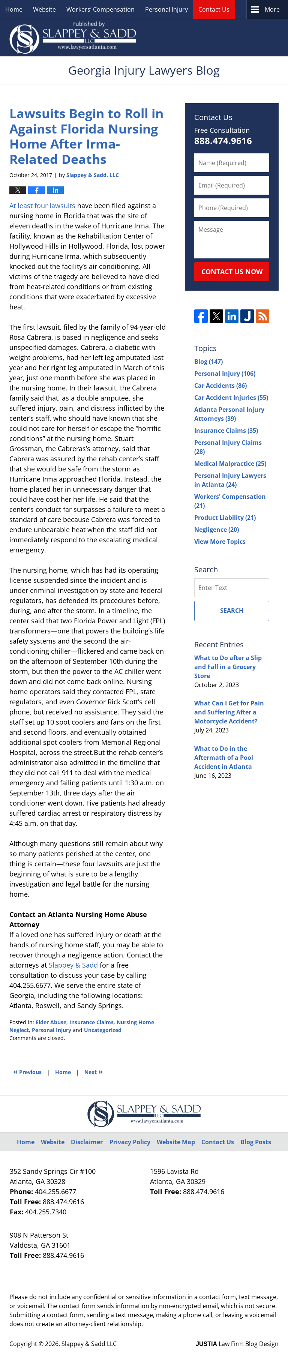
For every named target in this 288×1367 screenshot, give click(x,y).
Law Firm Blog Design (237, 1344)
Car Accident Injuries (231, 397)
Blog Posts (255, 1142)
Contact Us (214, 9)
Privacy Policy (130, 1142)
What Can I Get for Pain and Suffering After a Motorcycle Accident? (229, 712)
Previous (27, 1071)
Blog (208, 361)
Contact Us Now (231, 271)
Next (93, 1071)
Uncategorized (103, 1030)
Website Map (176, 1142)
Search (231, 610)
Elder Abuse (51, 1022)
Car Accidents (220, 385)
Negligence (216, 529)
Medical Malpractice (230, 463)
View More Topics (220, 541)
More (272, 9)
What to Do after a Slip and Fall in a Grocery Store (228, 667)
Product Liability (225, 517)
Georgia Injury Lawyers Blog (72, 37)
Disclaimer (87, 1142)
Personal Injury (166, 9)
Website (44, 9)
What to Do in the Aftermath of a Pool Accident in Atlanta (223, 757)
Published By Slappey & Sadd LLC (212, 38)
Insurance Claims (91, 1022)
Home (13, 9)
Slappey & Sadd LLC (89, 1344)
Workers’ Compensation (100, 9)
